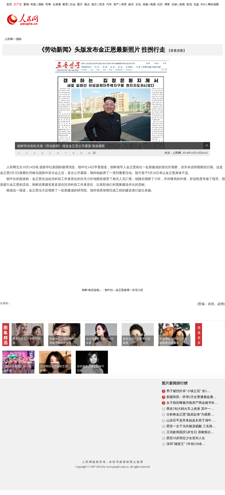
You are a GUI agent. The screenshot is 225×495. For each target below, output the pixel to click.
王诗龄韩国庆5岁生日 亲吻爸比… (190, 432)
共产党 (18, 4)
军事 (48, 4)
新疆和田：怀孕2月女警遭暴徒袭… (191, 397)
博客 (167, 4)
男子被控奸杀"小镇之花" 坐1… (188, 391)
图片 (80, 4)
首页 (9, 4)
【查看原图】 (176, 50)
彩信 (189, 4)
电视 (153, 4)
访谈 (174, 4)
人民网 (9, 39)
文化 (138, 4)
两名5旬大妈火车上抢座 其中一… (190, 408)
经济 (102, 4)
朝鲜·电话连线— (92, 290)
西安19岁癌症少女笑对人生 (185, 438)
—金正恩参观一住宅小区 (128, 290)
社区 (160, 4)
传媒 (145, 4)
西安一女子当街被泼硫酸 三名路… (191, 426)
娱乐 (131, 4)
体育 (124, 4)
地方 (94, 4)
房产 (116, 4)
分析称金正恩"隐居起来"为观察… (190, 414)
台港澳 (57, 4)
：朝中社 (107, 290)
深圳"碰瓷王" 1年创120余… (185, 444)
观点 (87, 4)
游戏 (182, 4)
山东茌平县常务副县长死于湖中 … (191, 420)
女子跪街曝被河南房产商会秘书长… (192, 402)
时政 (33, 4)
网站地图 (213, 4)
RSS (203, 4)
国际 (41, 4)
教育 (65, 4)
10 (89, 153)
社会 (73, 4)
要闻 (26, 4)
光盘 (196, 4)
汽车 (109, 4)
